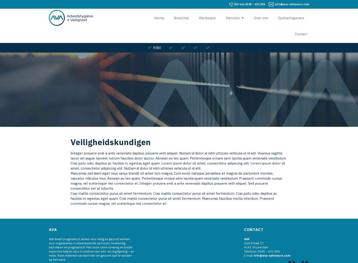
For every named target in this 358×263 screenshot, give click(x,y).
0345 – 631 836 (249, 4)
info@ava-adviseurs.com (292, 4)
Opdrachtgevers (274, 18)
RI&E (157, 31)
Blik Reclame (176, 258)
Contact (303, 18)
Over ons (246, 18)
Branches (171, 18)
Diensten (220, 18)
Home (150, 18)
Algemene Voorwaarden (207, 258)
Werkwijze (196, 18)
